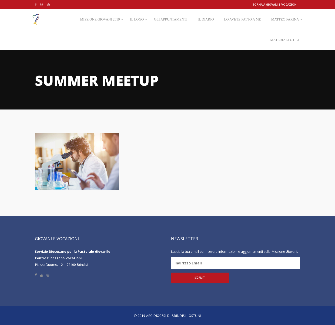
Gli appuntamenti (170, 19)
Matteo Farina (285, 19)
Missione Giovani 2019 (100, 19)
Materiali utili (284, 40)
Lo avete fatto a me (242, 19)
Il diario (206, 19)
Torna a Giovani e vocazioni (275, 5)
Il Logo (137, 19)
